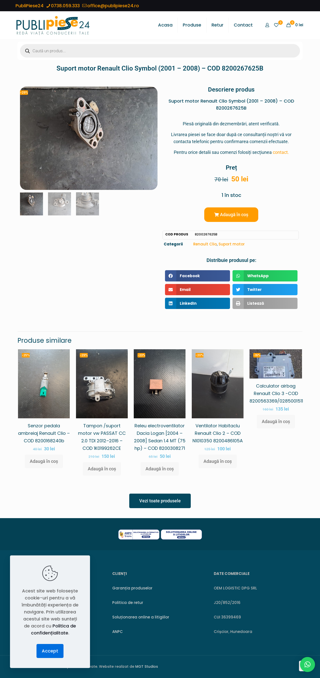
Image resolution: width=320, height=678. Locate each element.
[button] (231, 214)
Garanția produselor (132, 588)
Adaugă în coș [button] (44, 461)
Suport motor (231, 244)
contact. (281, 152)
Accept (50, 651)
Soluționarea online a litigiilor (140, 617)
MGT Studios (146, 666)
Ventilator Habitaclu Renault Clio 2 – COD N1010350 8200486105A (217, 433)
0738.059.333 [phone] (65, 6)
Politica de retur (127, 602)
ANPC (117, 631)
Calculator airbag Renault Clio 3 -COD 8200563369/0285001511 (276, 393)
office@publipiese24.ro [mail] (113, 6)
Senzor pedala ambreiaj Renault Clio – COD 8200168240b (44, 433)
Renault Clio (205, 244)
